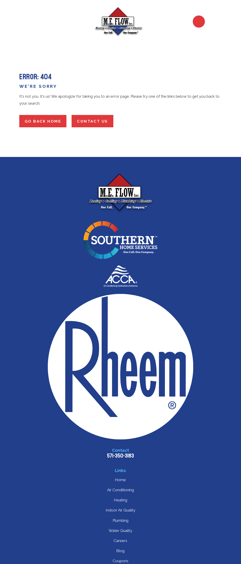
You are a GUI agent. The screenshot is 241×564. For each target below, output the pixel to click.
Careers (120, 540)
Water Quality (120, 530)
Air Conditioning (120, 490)
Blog (120, 551)
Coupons (120, 561)
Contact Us (92, 121)
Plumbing (120, 520)
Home (120, 480)
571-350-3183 (120, 455)
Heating (120, 500)
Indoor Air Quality (120, 510)
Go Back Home (43, 121)
